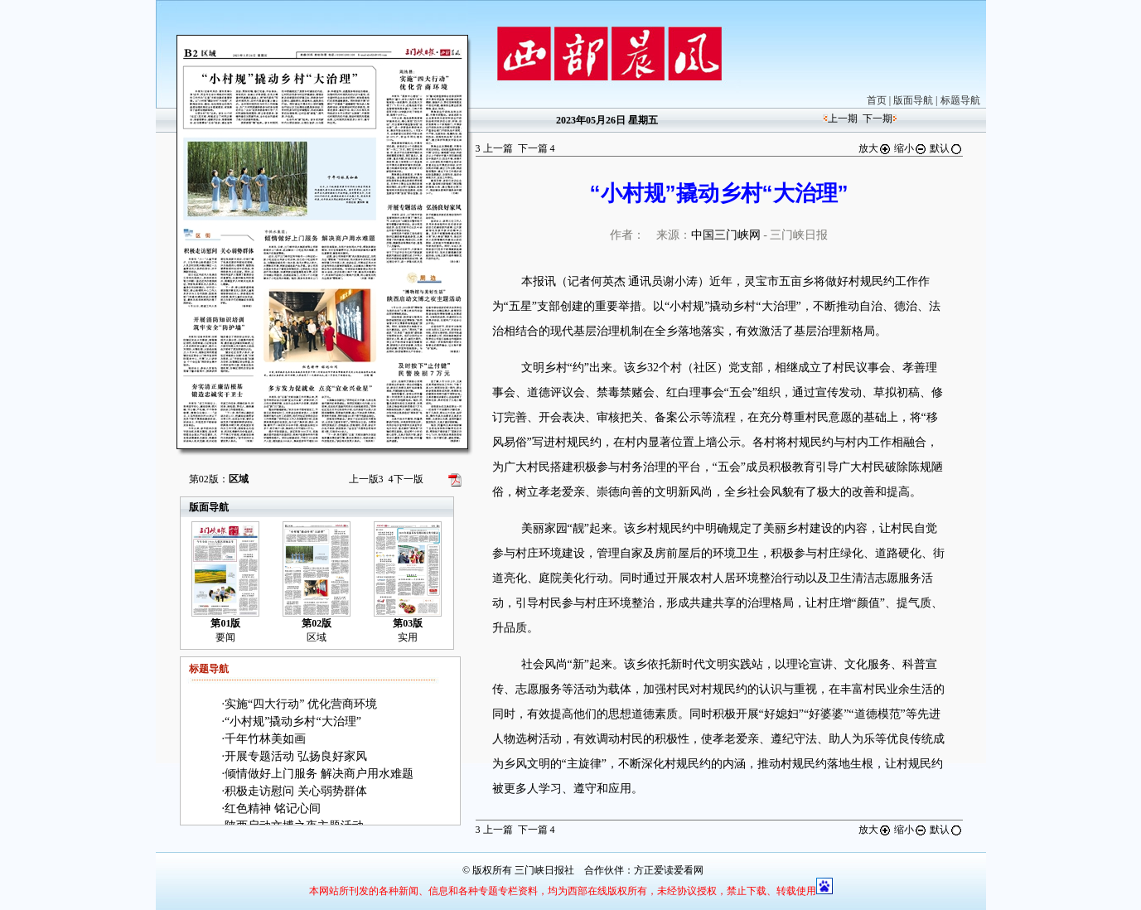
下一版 (406, 479)
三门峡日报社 (544, 870)
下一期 (877, 118)
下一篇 (536, 148)
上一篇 (494, 148)
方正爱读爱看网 (668, 870)
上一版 (366, 479)
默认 (946, 148)
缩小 (910, 148)
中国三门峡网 (726, 235)
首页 (877, 100)
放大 (875, 148)
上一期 (843, 118)
